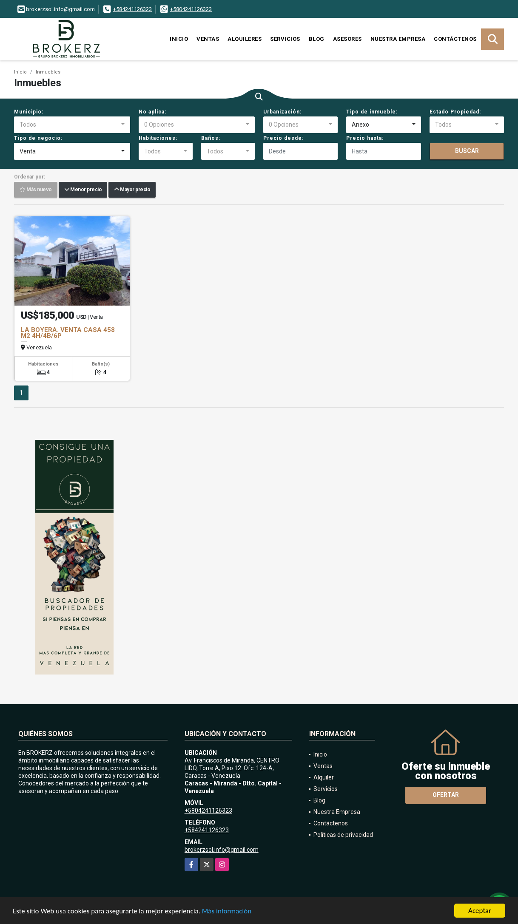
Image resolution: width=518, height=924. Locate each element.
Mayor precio (132, 190)
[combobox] (72, 124)
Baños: (210, 138)
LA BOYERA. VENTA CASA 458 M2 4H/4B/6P (68, 333)
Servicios (285, 39)
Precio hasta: (365, 138)
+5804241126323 (191, 9)
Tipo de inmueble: (372, 112)
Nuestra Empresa (398, 39)
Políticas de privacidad (343, 834)
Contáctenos (455, 39)
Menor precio (83, 190)
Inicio (179, 39)
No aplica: (152, 112)
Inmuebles (48, 72)
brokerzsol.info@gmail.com (222, 849)
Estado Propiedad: (455, 112)
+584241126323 (132, 9)
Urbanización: (282, 112)
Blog (316, 39)
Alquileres (245, 39)
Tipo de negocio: (38, 138)
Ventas (207, 39)
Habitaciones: (158, 138)
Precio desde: (283, 138)
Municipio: (28, 112)
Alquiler (323, 777)
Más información (226, 911)
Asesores (347, 39)
